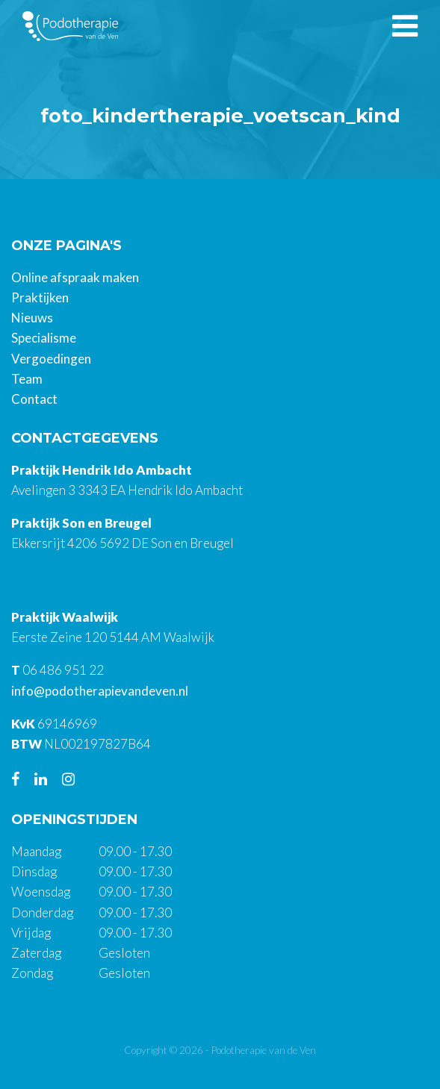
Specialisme (43, 338)
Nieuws (32, 317)
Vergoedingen (51, 358)
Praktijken (40, 297)
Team (27, 379)
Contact (34, 399)
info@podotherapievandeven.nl (99, 691)
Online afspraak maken (75, 277)
